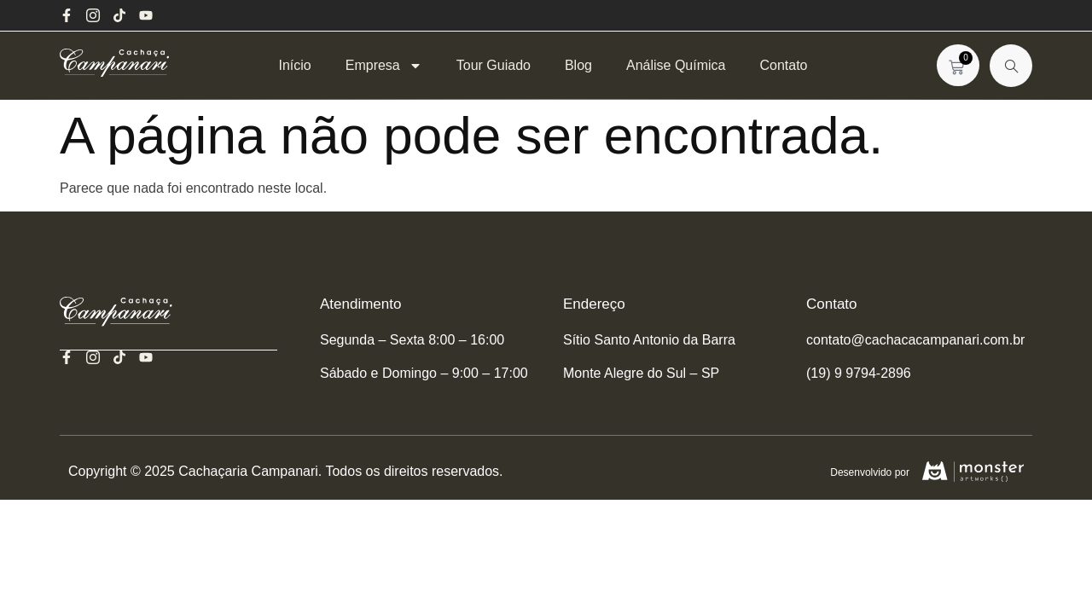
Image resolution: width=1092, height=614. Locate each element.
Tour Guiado (493, 65)
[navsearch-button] (1011, 65)
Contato (783, 65)
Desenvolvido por (868, 472)
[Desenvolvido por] (972, 471)
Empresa (384, 65)
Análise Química (676, 65)
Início (294, 65)
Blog (578, 65)
